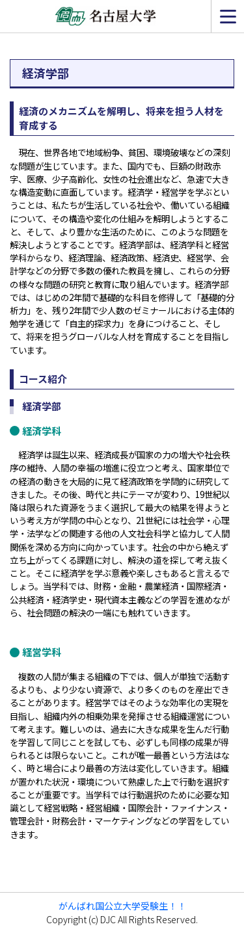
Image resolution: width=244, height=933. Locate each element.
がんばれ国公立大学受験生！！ (122, 905)
